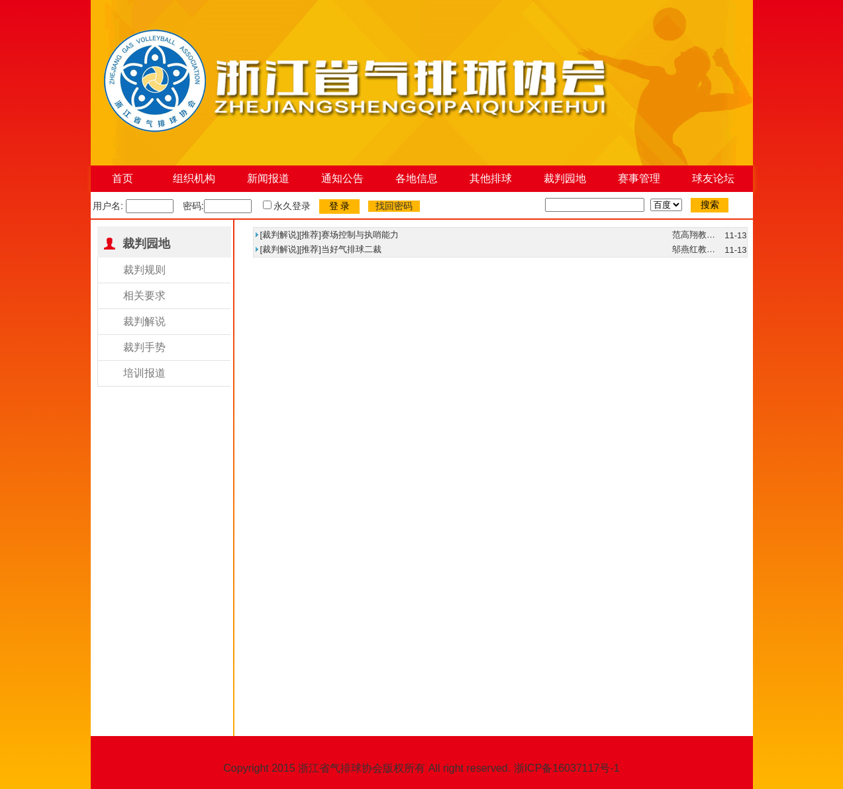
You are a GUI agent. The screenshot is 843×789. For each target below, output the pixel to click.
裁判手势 (144, 347)
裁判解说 (144, 321)
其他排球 (491, 178)
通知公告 (342, 178)
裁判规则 (144, 269)
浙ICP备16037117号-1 (567, 768)
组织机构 (194, 178)
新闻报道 (268, 178)
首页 (122, 178)
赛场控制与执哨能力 (360, 235)
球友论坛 (713, 178)
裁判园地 (565, 178)
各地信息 (416, 178)
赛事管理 (639, 178)
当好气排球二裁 (351, 249)
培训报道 (144, 373)
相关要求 (144, 295)
